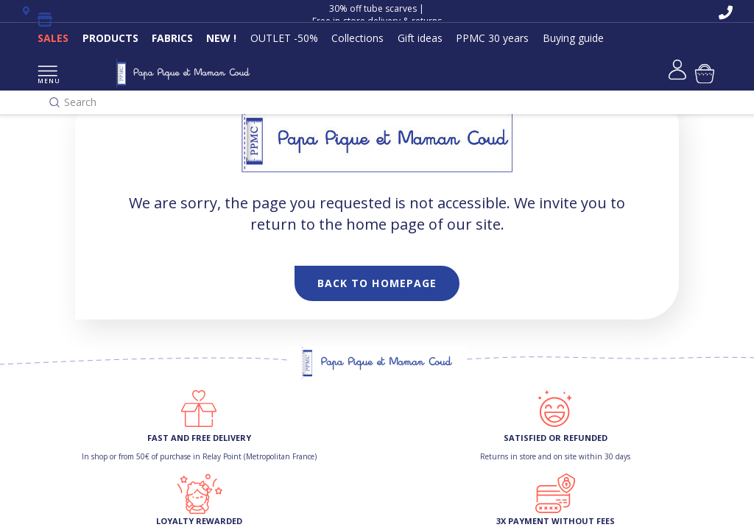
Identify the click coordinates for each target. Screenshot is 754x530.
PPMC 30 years (492, 38)
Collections (357, 38)
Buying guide (573, 38)
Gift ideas (420, 38)
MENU (47, 75)
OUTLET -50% (284, 38)
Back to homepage (377, 283)
